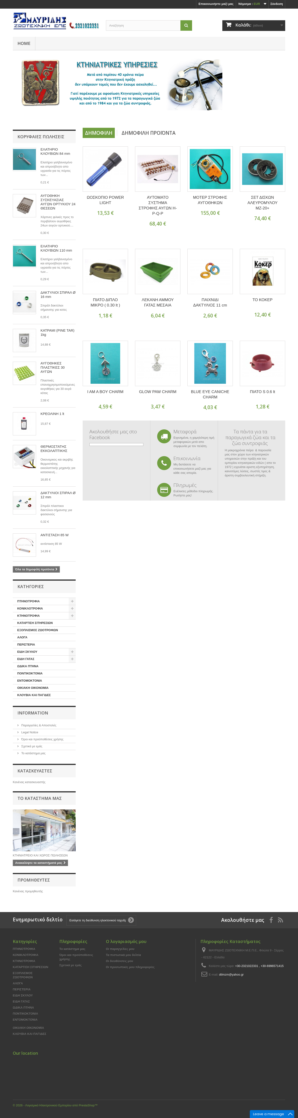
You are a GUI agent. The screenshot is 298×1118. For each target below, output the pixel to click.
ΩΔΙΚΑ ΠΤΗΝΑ (27, 666)
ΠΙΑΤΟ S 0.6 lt (262, 392)
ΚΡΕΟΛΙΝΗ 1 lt (52, 414)
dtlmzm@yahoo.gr (231, 974)
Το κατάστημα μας (33, 753)
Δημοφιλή (98, 133)
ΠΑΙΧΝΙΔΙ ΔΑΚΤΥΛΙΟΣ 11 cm (210, 302)
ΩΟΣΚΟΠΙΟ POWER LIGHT (105, 200)
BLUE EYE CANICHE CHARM (210, 394)
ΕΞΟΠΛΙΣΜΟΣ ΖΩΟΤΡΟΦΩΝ (37, 630)
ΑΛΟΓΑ (22, 637)
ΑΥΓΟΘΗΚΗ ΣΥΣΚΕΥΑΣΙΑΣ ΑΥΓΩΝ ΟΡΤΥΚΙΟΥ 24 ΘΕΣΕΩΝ (58, 202)
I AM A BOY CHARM (105, 392)
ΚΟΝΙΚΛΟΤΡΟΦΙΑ (30, 608)
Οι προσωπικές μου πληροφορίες (130, 967)
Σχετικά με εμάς (31, 746)
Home (23, 43)
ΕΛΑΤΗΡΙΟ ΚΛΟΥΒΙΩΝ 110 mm (56, 248)
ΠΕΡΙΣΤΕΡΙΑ (26, 644)
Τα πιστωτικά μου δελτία (123, 955)
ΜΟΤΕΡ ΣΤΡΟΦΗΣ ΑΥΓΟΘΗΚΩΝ (210, 200)
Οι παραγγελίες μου (120, 949)
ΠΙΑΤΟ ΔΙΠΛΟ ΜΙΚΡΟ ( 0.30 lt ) (105, 302)
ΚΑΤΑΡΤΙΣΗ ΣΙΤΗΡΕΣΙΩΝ (35, 623)
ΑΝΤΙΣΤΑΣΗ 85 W (55, 535)
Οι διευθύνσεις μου (119, 961)
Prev (216, 116)
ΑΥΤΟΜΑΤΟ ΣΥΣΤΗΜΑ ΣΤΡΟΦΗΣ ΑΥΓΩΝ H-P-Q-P (158, 205)
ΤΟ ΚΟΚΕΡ (262, 300)
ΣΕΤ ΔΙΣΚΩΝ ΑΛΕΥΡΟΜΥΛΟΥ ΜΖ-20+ (262, 202)
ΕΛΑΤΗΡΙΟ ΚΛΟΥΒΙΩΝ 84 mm (55, 151)
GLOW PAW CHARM (157, 392)
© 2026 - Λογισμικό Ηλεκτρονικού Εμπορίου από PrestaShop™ (55, 1105)
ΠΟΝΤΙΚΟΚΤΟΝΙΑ (30, 673)
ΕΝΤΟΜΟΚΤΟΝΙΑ (29, 680)
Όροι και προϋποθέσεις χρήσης (41, 739)
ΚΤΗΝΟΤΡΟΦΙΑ (28, 615)
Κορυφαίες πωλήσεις (40, 136)
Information (32, 713)
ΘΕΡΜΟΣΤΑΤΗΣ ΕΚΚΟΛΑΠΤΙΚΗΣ (54, 449)
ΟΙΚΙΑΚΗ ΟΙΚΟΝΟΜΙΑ (32, 688)
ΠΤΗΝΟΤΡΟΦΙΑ (28, 601)
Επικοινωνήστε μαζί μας (216, 4)
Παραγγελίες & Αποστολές (38, 725)
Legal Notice (29, 732)
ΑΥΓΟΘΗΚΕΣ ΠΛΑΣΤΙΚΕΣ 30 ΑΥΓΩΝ (53, 367)
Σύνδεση (277, 4)
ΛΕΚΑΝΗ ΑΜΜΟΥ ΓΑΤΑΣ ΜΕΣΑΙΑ (158, 302)
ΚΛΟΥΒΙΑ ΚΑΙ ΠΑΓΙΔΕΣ (34, 695)
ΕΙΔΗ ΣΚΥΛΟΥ (27, 651)
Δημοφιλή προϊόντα (149, 133)
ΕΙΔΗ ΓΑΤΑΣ (25, 659)
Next (228, 116)
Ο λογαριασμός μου (126, 941)
